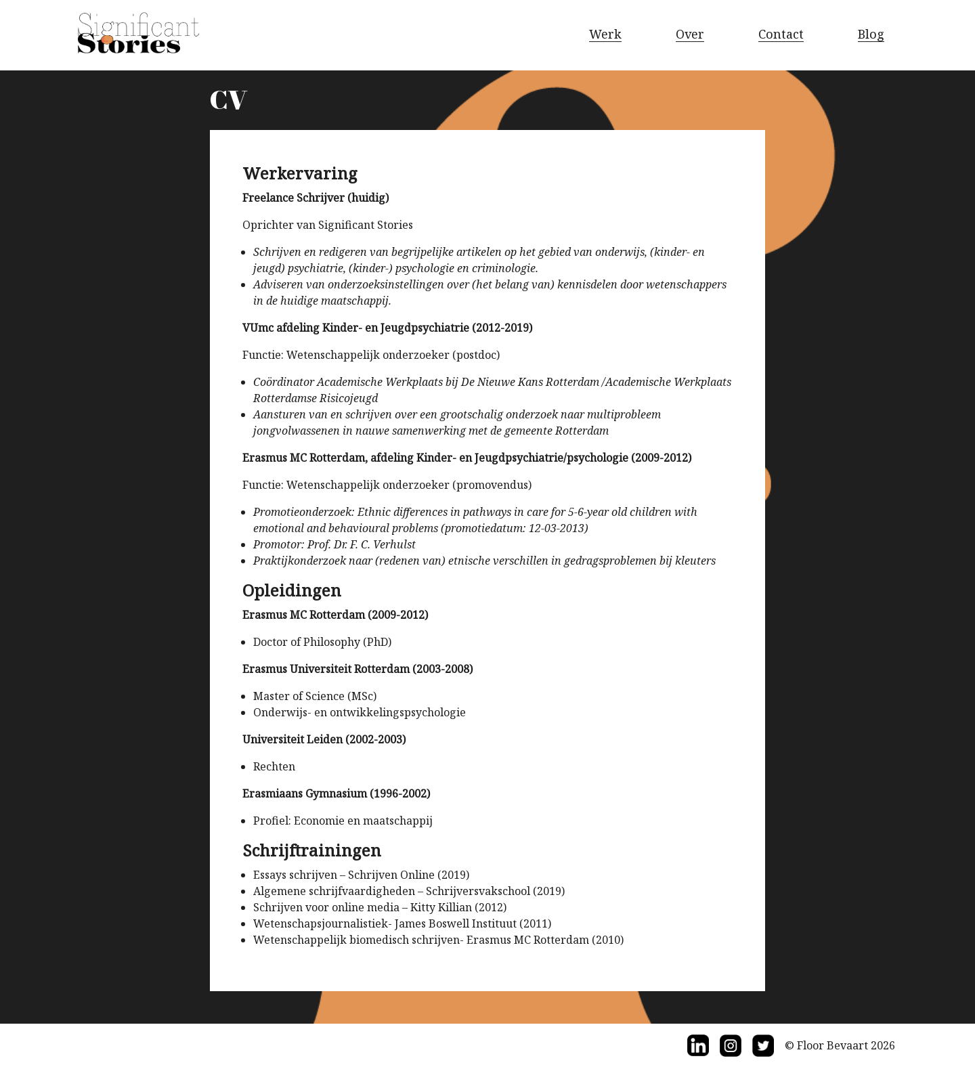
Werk (605, 34)
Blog (871, 34)
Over (690, 34)
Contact (781, 34)
